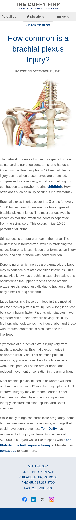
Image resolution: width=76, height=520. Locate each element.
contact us (8, 450)
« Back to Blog (38, 25)
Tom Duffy (49, 428)
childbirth (54, 186)
